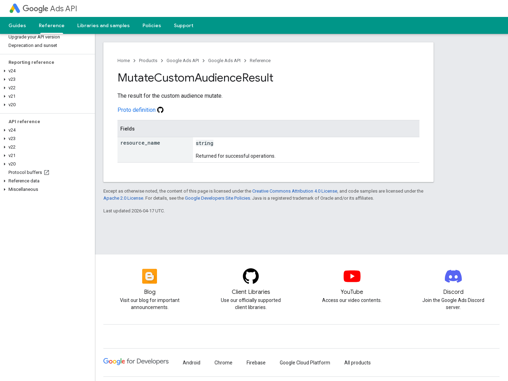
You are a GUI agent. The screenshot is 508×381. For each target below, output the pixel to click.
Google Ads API (183, 60)
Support (183, 25)
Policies (152, 25)
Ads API (50, 8)
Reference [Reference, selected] (52, 25)
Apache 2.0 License (123, 198)
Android (191, 362)
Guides (17, 25)
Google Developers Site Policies (217, 198)
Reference (260, 60)
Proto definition (140, 110)
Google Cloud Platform (305, 362)
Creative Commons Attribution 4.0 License (294, 191)
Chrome (223, 362)
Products (148, 60)
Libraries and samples (103, 25)
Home (123, 60)
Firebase (256, 362)
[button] (46, 71)
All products (357, 362)
